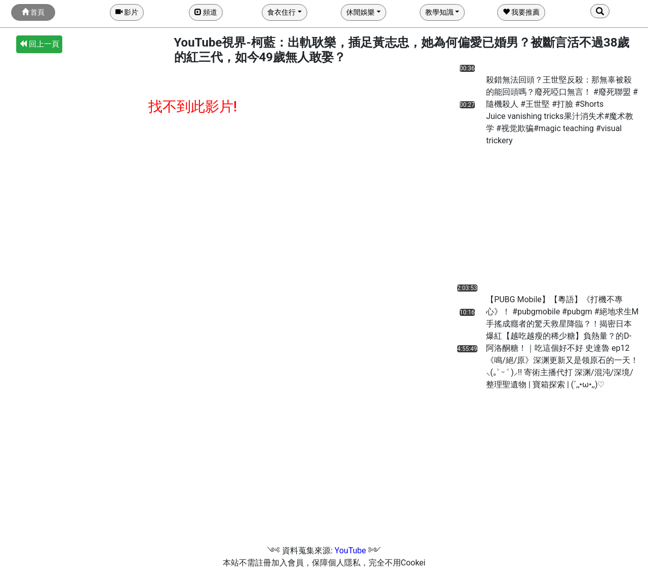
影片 (126, 12)
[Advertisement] (508, 218)
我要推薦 (521, 12)
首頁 (33, 12)
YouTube (350, 550)
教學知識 (439, 12)
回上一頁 (39, 44)
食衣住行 (281, 12)
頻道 (205, 12)
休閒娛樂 (360, 12)
